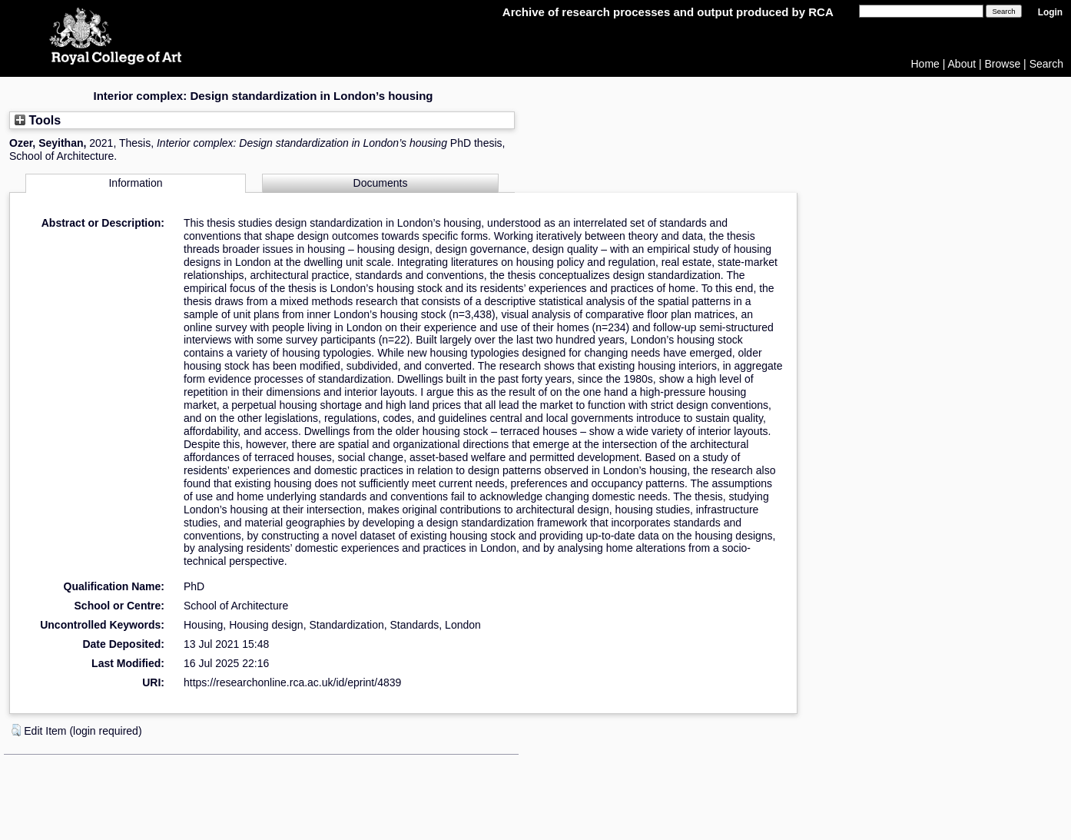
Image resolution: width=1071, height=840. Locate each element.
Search (1046, 64)
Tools (38, 120)
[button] (16, 730)
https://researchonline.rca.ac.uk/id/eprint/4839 (292, 682)
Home (925, 64)
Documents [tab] (380, 183)
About (962, 64)
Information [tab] (135, 183)
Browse (1003, 64)
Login (1050, 12)
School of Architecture (236, 605)
